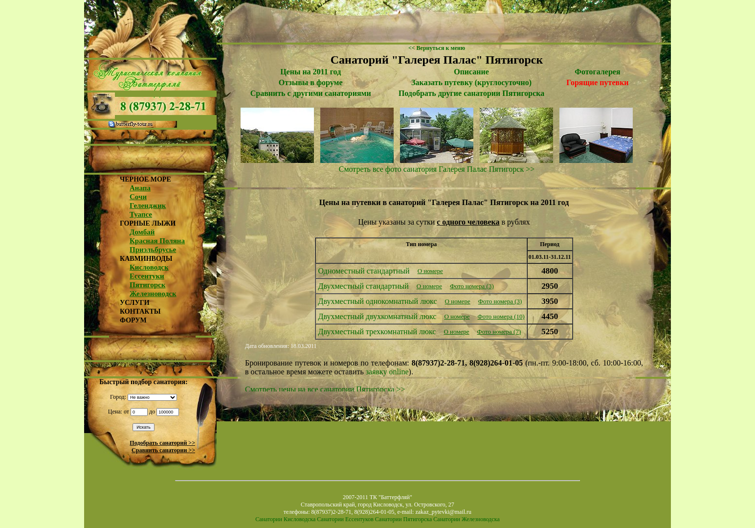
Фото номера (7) (499, 331)
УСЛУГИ (135, 302)
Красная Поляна (157, 241)
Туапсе (141, 214)
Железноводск (153, 294)
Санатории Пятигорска (403, 519)
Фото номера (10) (501, 316)
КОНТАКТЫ (140, 311)
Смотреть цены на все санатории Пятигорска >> (325, 389)
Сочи (138, 197)
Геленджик (148, 205)
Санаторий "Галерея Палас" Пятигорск (437, 59)
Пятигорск (147, 285)
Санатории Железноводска (466, 519)
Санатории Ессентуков (345, 519)
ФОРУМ (133, 320)
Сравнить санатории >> (163, 450)
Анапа (140, 188)
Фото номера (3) (472, 286)
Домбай (142, 232)
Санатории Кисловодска (285, 519)
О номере (430, 271)
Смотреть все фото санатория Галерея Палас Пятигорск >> (437, 169)
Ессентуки (147, 276)
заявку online (387, 371)
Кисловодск (149, 267)
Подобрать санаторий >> (162, 442)
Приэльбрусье (153, 249)
